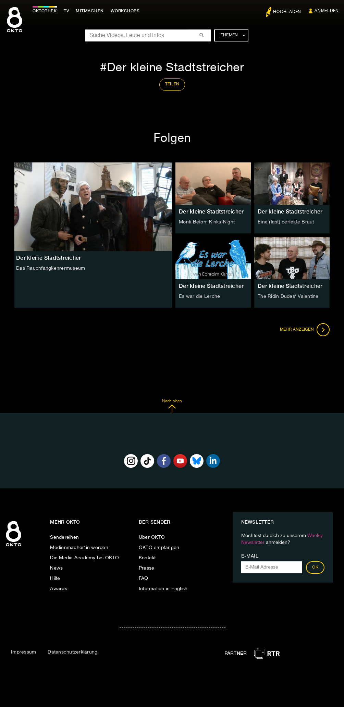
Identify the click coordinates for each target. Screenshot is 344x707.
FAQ (143, 578)
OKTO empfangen (159, 547)
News (56, 568)
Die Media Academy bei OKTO (84, 558)
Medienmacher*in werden (79, 547)
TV (66, 11)
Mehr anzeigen (305, 329)
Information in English (163, 588)
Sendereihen (64, 537)
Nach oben (172, 406)
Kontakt (147, 558)
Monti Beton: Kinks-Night (207, 222)
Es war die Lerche (199, 296)
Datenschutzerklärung (72, 652)
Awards (58, 588)
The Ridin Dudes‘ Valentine (288, 296)
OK (315, 567)
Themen (233, 35)
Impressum (23, 652)
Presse (147, 568)
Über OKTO (152, 537)
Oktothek (45, 11)
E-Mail (250, 556)
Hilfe (55, 578)
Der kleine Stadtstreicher (211, 211)
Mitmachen (90, 11)
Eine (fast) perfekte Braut (286, 222)
